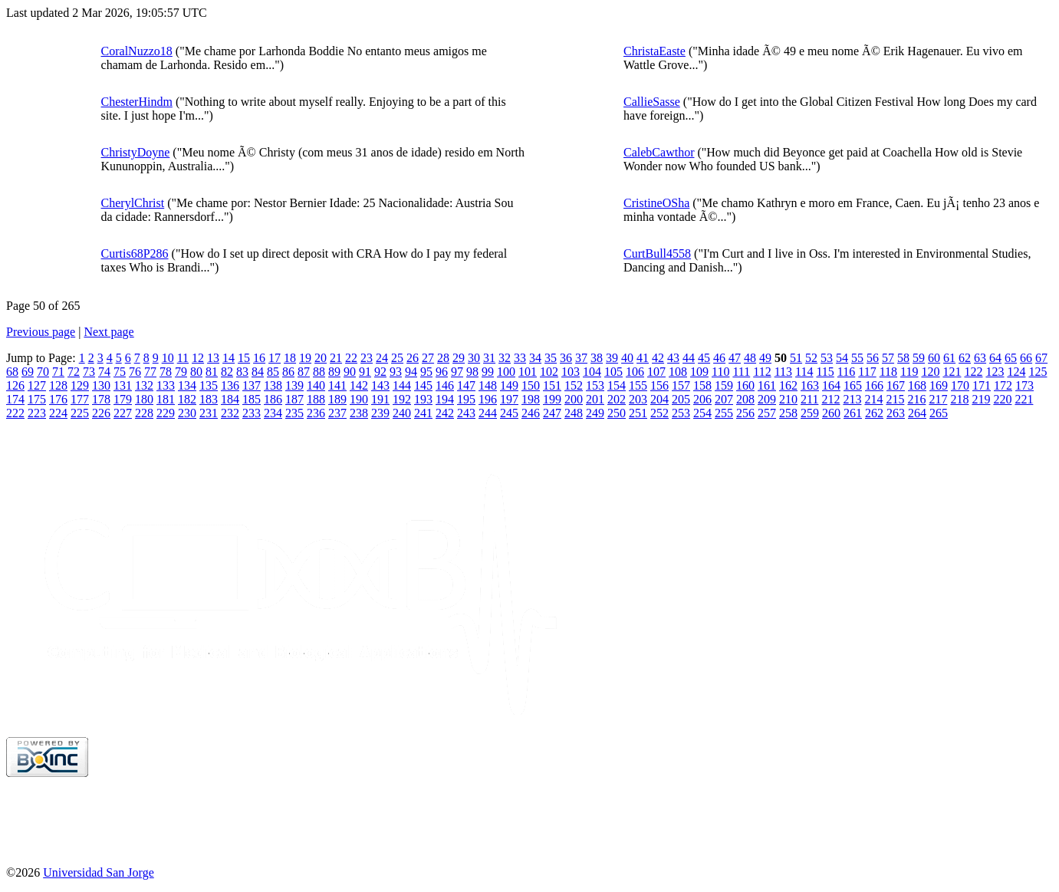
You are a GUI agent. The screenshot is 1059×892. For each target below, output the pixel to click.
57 (888, 357)
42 (658, 357)
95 (426, 371)
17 (274, 357)
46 (719, 357)
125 (1037, 371)
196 (488, 399)
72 (73, 371)
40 (627, 357)
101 (527, 371)
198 (530, 399)
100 (506, 371)
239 (380, 413)
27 (428, 357)
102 (549, 371)
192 (402, 399)
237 (337, 413)
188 (316, 399)
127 (37, 385)
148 (488, 385)
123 (994, 371)
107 (656, 371)
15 (244, 357)
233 (251, 413)
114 (804, 371)
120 (930, 371)
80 (196, 371)
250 (616, 413)
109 (699, 371)
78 (166, 371)
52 (811, 357)
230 (187, 413)
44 (688, 357)
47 (734, 357)
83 (242, 371)
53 (827, 357)
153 (595, 385)
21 (336, 357)
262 (874, 413)
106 (635, 371)
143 (380, 385)
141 (337, 385)
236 (316, 413)
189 (337, 399)
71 (58, 371)
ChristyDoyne (135, 152)
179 (122, 399)
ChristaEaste (654, 51)
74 (104, 371)
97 (457, 371)
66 (1026, 357)
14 (228, 357)
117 (867, 371)
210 (788, 399)
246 (530, 413)
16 (259, 357)
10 (168, 357)
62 (965, 357)
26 (412, 357)
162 (788, 385)
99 (488, 371)
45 (704, 357)
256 (745, 413)
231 (208, 413)
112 (762, 371)
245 (509, 413)
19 (305, 357)
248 (573, 413)
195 (466, 399)
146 (445, 385)
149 (509, 385)
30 (474, 357)
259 (810, 413)
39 (612, 357)
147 (466, 385)
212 (830, 399)
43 (673, 357)
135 (208, 385)
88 (319, 371)
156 (659, 385)
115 (825, 371)
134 (187, 385)
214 (873, 399)
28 (443, 357)
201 (595, 399)
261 (853, 413)
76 (135, 371)
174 (15, 399)
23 (366, 357)
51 (796, 357)
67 (1041, 357)
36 (566, 357)
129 (80, 385)
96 (442, 371)
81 (212, 371)
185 (251, 399)
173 (1024, 385)
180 (144, 399)
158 (702, 385)
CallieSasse (651, 101)
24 (382, 357)
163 (810, 385)
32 (504, 357)
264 (917, 413)
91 (365, 371)
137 (251, 385)
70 (43, 371)
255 (724, 413)
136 (230, 385)
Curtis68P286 (135, 253)
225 (80, 413)
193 (423, 399)
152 (573, 385)
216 (916, 399)
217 (938, 399)
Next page (108, 331)
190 (359, 399)
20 (320, 357)
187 (294, 399)
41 (642, 357)
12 (198, 357)
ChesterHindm (137, 101)
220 (1002, 399)
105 (613, 371)
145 (423, 385)
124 (1016, 371)
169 (938, 385)
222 (15, 413)
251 (638, 413)
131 (122, 385)
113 (783, 371)
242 (445, 413)
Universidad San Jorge (98, 872)
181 (165, 399)
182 (187, 399)
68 (12, 371)
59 (919, 357)
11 (183, 357)
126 (15, 385)
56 (873, 357)
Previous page (40, 331)
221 (1024, 399)
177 (80, 399)
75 (119, 371)
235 (294, 413)
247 (552, 413)
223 (37, 413)
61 (949, 357)
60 (934, 357)
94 (411, 371)
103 (570, 371)
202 (616, 399)
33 (520, 357)
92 (380, 371)
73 (89, 371)
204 (659, 399)
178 (101, 399)
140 (316, 385)
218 (959, 399)
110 (720, 371)
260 (831, 413)
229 (165, 413)
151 (552, 385)
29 (458, 357)
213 (852, 399)
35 (550, 357)
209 (767, 399)
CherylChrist (133, 202)
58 (903, 357)
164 (831, 385)
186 (273, 399)
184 (230, 399)
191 (380, 399)
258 (788, 413)
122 (973, 371)
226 (101, 413)
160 (745, 385)
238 (359, 413)
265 (938, 413)
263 (895, 413)
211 (809, 399)
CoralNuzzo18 (137, 51)
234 (273, 413)
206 (702, 399)
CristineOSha (656, 202)
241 (423, 413)
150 (530, 385)
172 (1003, 385)
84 (258, 371)
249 (595, 413)
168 (917, 385)
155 (638, 385)
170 (960, 385)
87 (304, 371)
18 (290, 357)
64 (995, 357)
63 (980, 357)
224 (58, 413)
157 (681, 385)
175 (37, 399)
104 (592, 371)
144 (402, 385)
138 (273, 385)
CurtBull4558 (657, 253)
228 (144, 413)
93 (396, 371)
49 (765, 357)
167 (895, 385)
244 (488, 413)
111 (741, 371)
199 (552, 399)
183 (208, 399)
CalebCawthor (658, 152)
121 (951, 371)
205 (681, 399)
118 (888, 371)
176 (58, 399)
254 (702, 413)
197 (509, 399)
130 (101, 385)
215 (895, 399)
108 (678, 371)
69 (27, 371)
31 (489, 357)
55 (857, 357)
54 (842, 357)
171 (981, 385)
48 (750, 357)
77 (150, 371)
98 (472, 371)
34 (535, 357)
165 (853, 385)
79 (181, 371)
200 (573, 399)
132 (144, 385)
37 (581, 357)
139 (294, 385)
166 (874, 385)
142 (359, 385)
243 (466, 413)
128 (58, 385)
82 (227, 371)
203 (638, 399)
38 (596, 357)
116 (846, 371)
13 (213, 357)
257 (767, 413)
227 (122, 413)
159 (724, 385)
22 (351, 357)
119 (909, 371)
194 (445, 399)
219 (981, 399)
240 (402, 413)
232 (230, 413)
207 (724, 399)
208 (745, 399)
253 (681, 413)
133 (165, 385)
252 (659, 413)
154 (616, 385)
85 (273, 371)
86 (288, 371)
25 (397, 357)
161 (767, 385)
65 (1011, 357)
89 (334, 371)
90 (350, 371)
